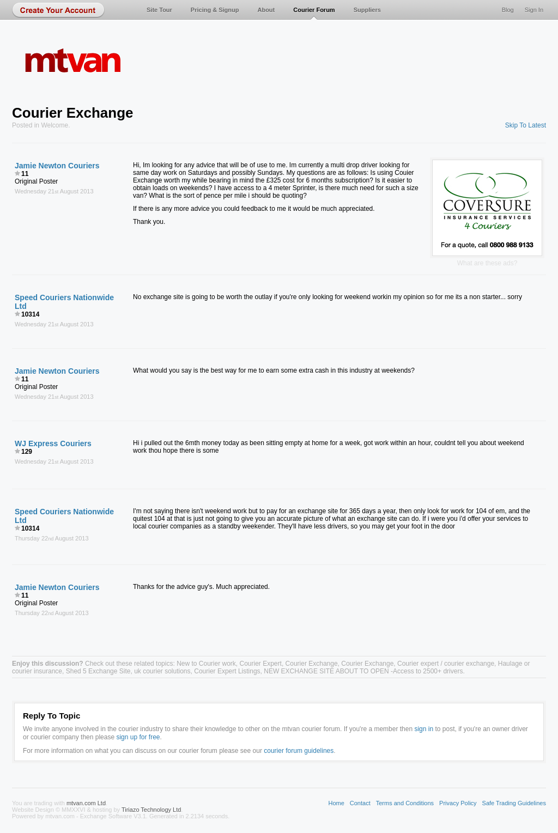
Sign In (534, 10)
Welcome (54, 125)
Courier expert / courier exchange (445, 663)
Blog (508, 10)
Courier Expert (261, 663)
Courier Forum (314, 10)
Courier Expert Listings (227, 671)
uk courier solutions (162, 671)
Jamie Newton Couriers (57, 165)
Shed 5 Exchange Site (98, 671)
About (266, 10)
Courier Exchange (312, 663)
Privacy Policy (457, 803)
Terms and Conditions (405, 803)
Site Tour (159, 10)
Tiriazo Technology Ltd (151, 809)
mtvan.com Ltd (86, 803)
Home (336, 803)
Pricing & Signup (215, 10)
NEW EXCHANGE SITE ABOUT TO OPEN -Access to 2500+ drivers (363, 671)
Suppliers (367, 10)
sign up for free (138, 737)
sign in (423, 729)
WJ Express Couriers (53, 443)
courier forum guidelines (298, 751)
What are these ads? (487, 263)
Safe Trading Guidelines (514, 803)
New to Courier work (206, 663)
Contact (360, 803)
